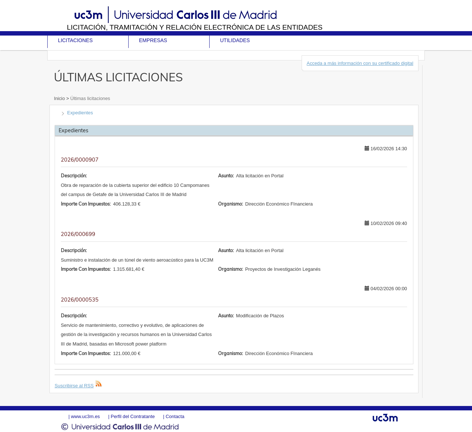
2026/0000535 (80, 299)
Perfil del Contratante (133, 416)
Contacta (175, 416)
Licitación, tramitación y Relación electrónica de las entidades (194, 27)
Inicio (60, 98)
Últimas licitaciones (89, 98)
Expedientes (80, 112)
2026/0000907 (80, 159)
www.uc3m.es (85, 416)
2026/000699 (78, 234)
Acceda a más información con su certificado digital (360, 63)
